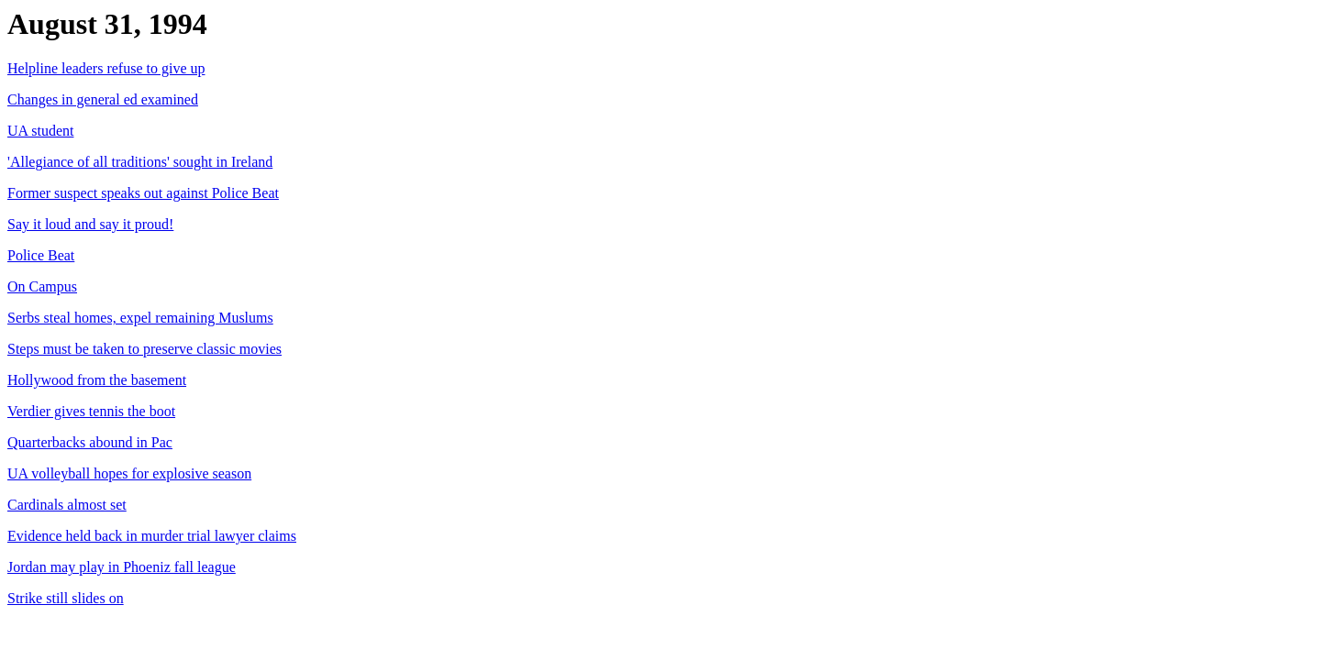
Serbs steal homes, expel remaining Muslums (140, 317)
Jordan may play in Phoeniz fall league (121, 567)
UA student (40, 130)
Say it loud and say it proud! (90, 224)
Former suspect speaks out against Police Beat (143, 193)
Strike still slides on (65, 598)
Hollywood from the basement (96, 380)
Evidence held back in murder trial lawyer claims (151, 536)
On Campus (42, 286)
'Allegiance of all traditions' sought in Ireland (139, 162)
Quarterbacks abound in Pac (89, 442)
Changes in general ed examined (102, 99)
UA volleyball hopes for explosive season (129, 473)
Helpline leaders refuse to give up (106, 68)
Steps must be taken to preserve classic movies (144, 349)
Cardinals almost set (67, 504)
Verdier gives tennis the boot (91, 411)
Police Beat (40, 255)
